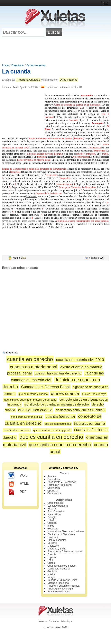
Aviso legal (66, 621)
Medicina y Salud (56, 548)
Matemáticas (54, 514)
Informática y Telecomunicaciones (65, 531)
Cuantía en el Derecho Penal (45, 387)
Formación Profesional (59, 484)
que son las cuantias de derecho (58, 373)
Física (50, 520)
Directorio (17, 65)
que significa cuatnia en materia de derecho (30, 399)
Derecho (52, 542)
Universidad (53, 487)
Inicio (5, 65)
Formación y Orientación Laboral (65, 551)
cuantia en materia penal (33, 366)
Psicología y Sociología (60, 588)
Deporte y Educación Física (62, 580)
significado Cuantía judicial (27, 416)
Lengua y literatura (57, 505)
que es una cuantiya (94, 393)
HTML (18, 484)
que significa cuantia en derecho (60, 444)
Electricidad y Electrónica (61, 534)
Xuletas (43, 621)
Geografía (52, 528)
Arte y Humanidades (58, 591)
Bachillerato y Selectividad (61, 482)
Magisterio (53, 545)
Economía (52, 537)
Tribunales (32, 196)
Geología (52, 571)
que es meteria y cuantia (33, 393)
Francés (51, 554)
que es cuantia (65, 393)
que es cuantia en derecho (51, 437)
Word (18, 475)
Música (51, 574)
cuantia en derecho (30, 359)
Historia (51, 508)
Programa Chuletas (28, 79)
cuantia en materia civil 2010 (80, 360)
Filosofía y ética (55, 511)
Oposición (52, 490)
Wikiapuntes (53, 627)
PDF (17, 492)
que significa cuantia (35, 410)
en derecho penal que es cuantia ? (80, 410)
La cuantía (16, 71)
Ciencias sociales (56, 540)
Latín (50, 560)
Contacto (54, 621)
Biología (51, 517)
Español (51, 557)
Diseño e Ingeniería (58, 583)
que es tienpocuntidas (58, 423)
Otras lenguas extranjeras (61, 565)
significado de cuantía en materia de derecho (56, 404)
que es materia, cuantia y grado (52, 430)
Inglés (50, 525)
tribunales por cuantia (89, 423)
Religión (51, 577)
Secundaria (53, 479)
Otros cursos (54, 493)
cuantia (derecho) (60, 416)
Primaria (52, 476)
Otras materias (36, 65)
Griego (51, 562)
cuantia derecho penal (17, 430)
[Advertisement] (55, 50)
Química (52, 522)
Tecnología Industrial (58, 568)
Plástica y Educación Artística (63, 585)
